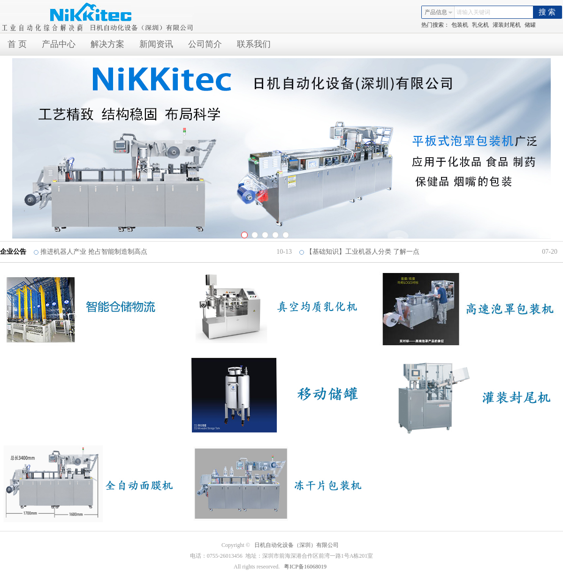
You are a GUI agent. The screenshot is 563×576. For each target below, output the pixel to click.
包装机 (459, 25)
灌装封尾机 (507, 25)
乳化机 (480, 25)
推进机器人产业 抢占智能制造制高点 (93, 251)
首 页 (17, 44)
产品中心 (59, 44)
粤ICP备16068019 (305, 566)
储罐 (530, 25)
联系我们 (254, 44)
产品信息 (439, 12)
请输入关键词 (473, 12)
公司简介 (205, 44)
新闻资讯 (156, 44)
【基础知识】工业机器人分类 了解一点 (362, 251)
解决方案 (107, 44)
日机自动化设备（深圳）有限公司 (296, 545)
